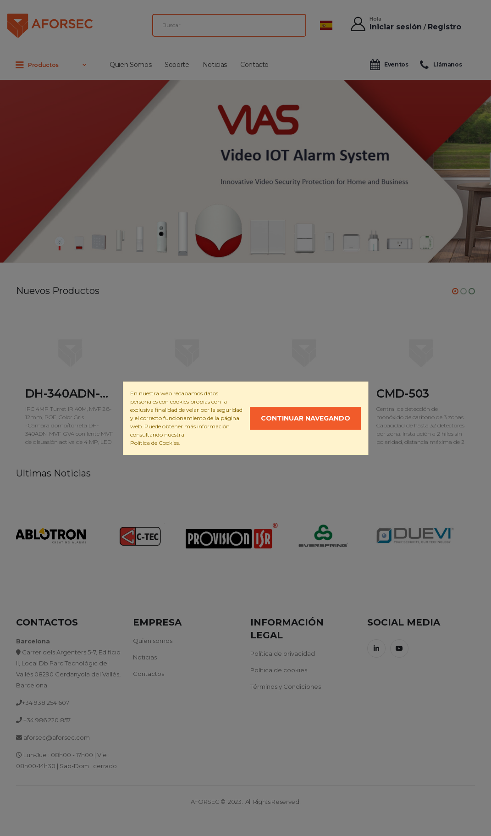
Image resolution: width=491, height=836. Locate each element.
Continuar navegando (305, 418)
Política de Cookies (154, 442)
